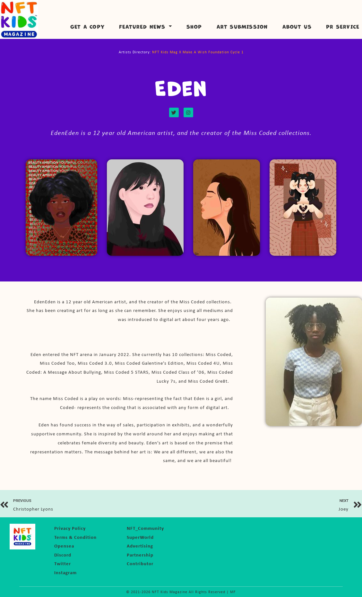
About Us (297, 26)
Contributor (140, 563)
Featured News (145, 26)
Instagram (65, 572)
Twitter (62, 563)
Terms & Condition (75, 536)
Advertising (140, 545)
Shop (194, 26)
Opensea (64, 545)
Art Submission (242, 26)
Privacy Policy (70, 528)
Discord (62, 554)
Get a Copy (87, 26)
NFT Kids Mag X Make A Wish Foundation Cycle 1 (198, 52)
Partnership (140, 554)
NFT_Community (145, 528)
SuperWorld (140, 536)
